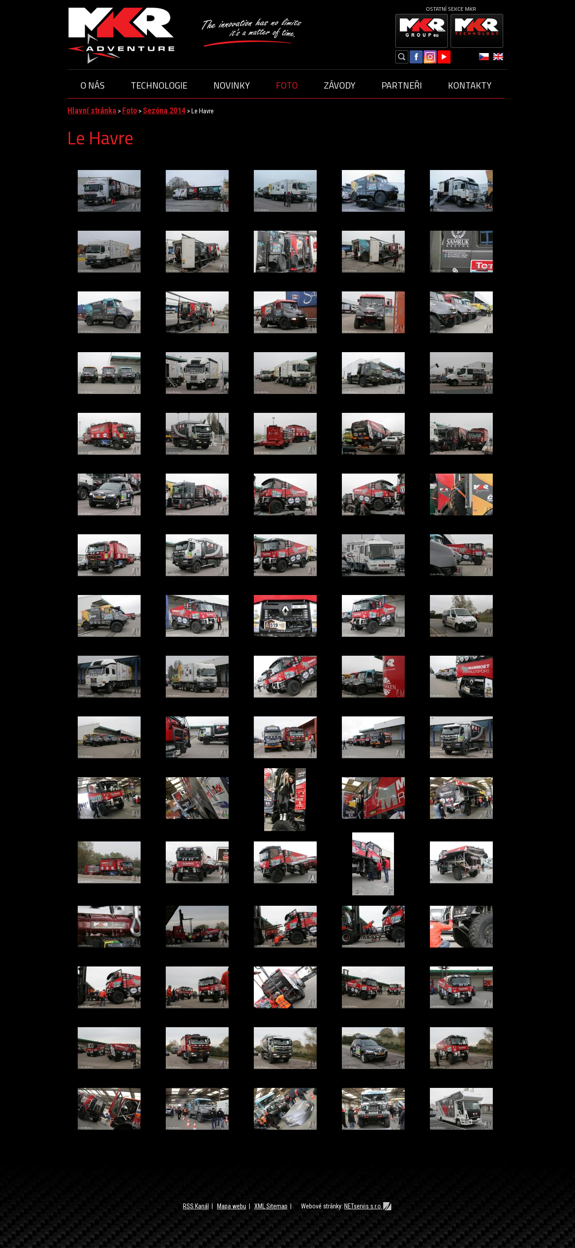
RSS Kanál (196, 1206)
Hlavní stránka (91, 110)
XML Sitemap (271, 1206)
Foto (287, 85)
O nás (92, 85)
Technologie (159, 85)
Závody (339, 85)
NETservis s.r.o (368, 1206)
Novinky (231, 85)
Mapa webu (231, 1206)
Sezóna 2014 (164, 110)
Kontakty (469, 85)
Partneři (401, 85)
